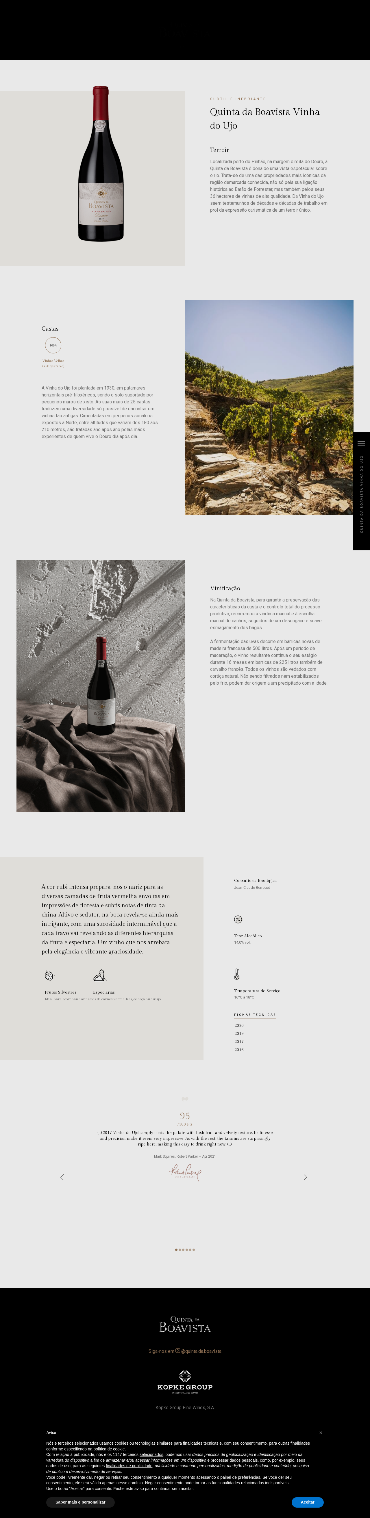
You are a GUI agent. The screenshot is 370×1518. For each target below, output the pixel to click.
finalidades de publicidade (129, 1465)
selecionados (151, 1454)
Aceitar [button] (307, 1502)
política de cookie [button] (109, 1449)
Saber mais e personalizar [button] (81, 1502)
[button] (320, 1432)
